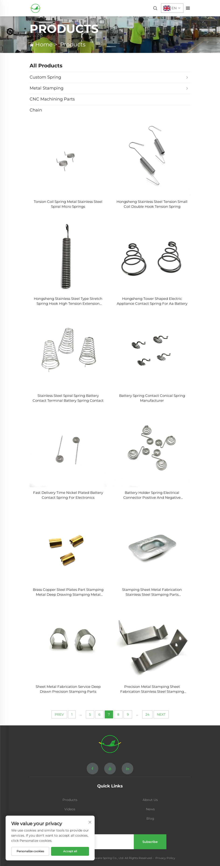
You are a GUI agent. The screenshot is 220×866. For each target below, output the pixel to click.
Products (73, 44)
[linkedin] (127, 768)
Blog (150, 818)
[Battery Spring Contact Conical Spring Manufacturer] (151, 351)
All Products (46, 65)
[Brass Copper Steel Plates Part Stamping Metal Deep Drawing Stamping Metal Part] (68, 545)
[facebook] (92, 768)
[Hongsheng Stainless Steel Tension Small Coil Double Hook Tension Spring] (151, 157)
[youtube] (110, 768)
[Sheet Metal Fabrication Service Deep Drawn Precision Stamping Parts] (68, 642)
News (150, 809)
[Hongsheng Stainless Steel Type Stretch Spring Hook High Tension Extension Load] (68, 254)
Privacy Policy (165, 858)
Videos (69, 809)
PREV (59, 714)
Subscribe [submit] (150, 842)
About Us (150, 800)
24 (147, 714)
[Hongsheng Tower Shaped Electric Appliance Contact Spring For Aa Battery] (151, 254)
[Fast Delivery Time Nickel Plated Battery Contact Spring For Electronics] (68, 448)
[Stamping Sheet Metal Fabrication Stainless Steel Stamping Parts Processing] (151, 545)
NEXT (161, 714)
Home (44, 44)
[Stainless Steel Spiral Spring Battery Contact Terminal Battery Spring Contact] (68, 351)
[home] (35, 8)
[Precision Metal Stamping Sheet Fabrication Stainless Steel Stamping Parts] (151, 642)
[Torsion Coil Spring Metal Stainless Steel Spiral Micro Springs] (68, 157)
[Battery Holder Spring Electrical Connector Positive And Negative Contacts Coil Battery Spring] (151, 448)
